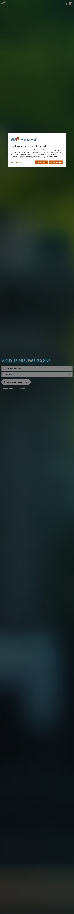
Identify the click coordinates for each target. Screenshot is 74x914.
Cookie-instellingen (16, 162)
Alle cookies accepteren (56, 162)
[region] (37, 150)
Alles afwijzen (41, 162)
